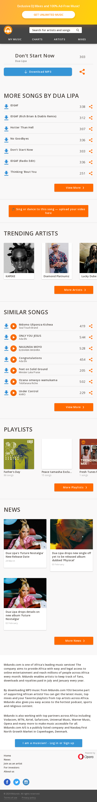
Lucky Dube (88, 276)
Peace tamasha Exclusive (57, 472)
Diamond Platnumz (56, 276)
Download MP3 (38, 72)
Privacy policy (29, 797)
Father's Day (12, 472)
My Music (15, 39)
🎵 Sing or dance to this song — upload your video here (48, 211)
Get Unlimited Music (48, 14)
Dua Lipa (21, 61)
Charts (37, 39)
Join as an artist (13, 763)
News (7, 759)
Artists (59, 39)
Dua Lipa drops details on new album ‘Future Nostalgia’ (23, 615)
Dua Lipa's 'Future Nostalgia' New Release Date (25, 554)
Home (7, 755)
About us (9, 771)
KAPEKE (10, 276)
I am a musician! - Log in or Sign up (48, 743)
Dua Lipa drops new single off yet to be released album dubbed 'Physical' (71, 556)
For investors (11, 767)
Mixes (82, 39)
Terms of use (10, 797)
